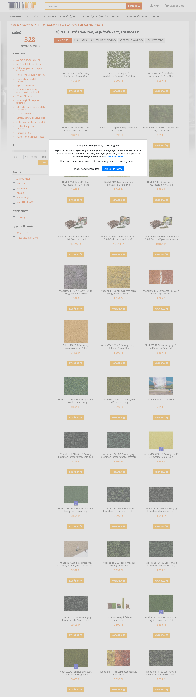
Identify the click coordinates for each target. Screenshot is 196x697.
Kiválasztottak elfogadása (86, 168)
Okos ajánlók (126, 161)
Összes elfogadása (112, 168)
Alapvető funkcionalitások (76, 161)
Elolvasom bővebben (114, 156)
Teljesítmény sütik (104, 161)
